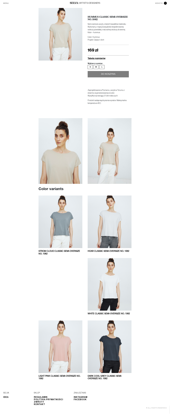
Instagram (80, 397)
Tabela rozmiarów (96, 58)
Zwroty (39, 402)
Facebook (80, 399)
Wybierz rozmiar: (95, 64)
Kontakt (39, 404)
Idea (6, 397)
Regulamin (40, 397)
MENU (6, 3)
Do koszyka (108, 74)
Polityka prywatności (48, 399)
